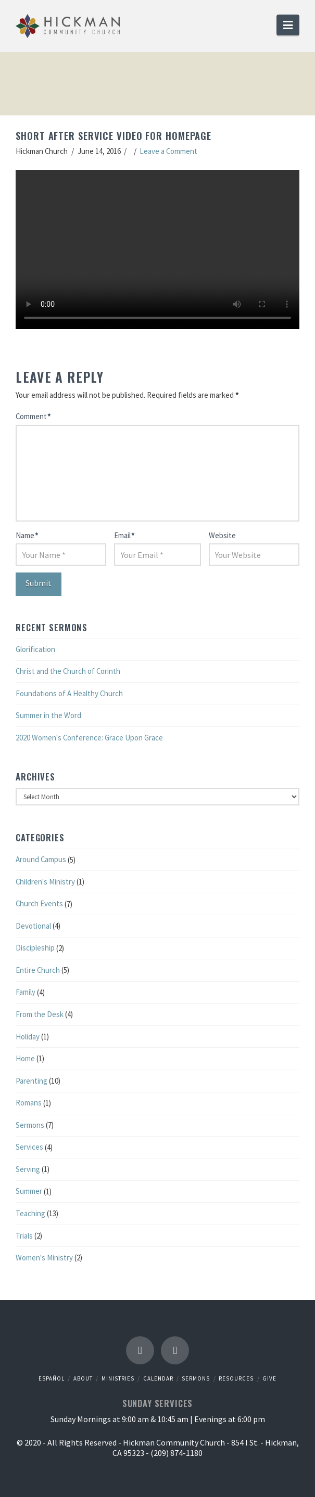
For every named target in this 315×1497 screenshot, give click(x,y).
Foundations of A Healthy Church (69, 693)
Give (269, 1378)
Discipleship (35, 948)
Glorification (35, 649)
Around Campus (41, 859)
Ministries (118, 1378)
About (83, 1378)
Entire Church (38, 970)
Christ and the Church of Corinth (68, 671)
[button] (287, 25)
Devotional (33, 926)
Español (52, 1378)
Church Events (39, 903)
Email (124, 535)
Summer (29, 1191)
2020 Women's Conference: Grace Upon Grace (89, 738)
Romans (29, 1103)
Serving (28, 1169)
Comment (33, 416)
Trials (24, 1236)
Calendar (158, 1378)
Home (25, 1058)
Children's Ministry (45, 882)
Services (29, 1147)
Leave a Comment (168, 151)
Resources (236, 1378)
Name (27, 535)
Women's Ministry (44, 1257)
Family (25, 992)
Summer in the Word (48, 715)
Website (222, 535)
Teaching (30, 1213)
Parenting (31, 1081)
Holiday (28, 1037)
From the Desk (40, 1014)
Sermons (30, 1125)
